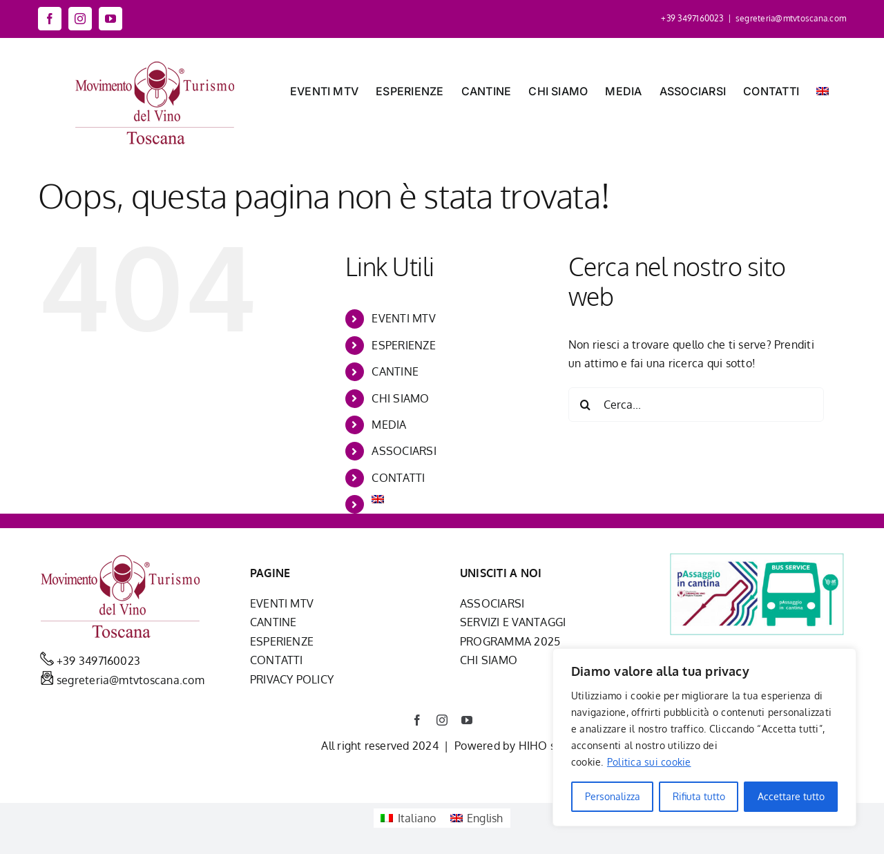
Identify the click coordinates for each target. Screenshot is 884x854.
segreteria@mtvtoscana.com (791, 18)
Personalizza (612, 796)
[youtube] (466, 720)
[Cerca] (585, 404)
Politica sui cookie (649, 762)
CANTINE (395, 371)
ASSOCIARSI (404, 451)
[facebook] (417, 720)
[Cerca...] (696, 404)
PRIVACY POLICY (292, 679)
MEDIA (389, 424)
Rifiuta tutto (699, 796)
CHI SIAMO (400, 398)
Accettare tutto (791, 796)
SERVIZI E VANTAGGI (513, 622)
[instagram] (442, 720)
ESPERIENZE (403, 345)
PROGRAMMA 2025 (510, 641)
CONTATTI (398, 478)
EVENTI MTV (403, 318)
